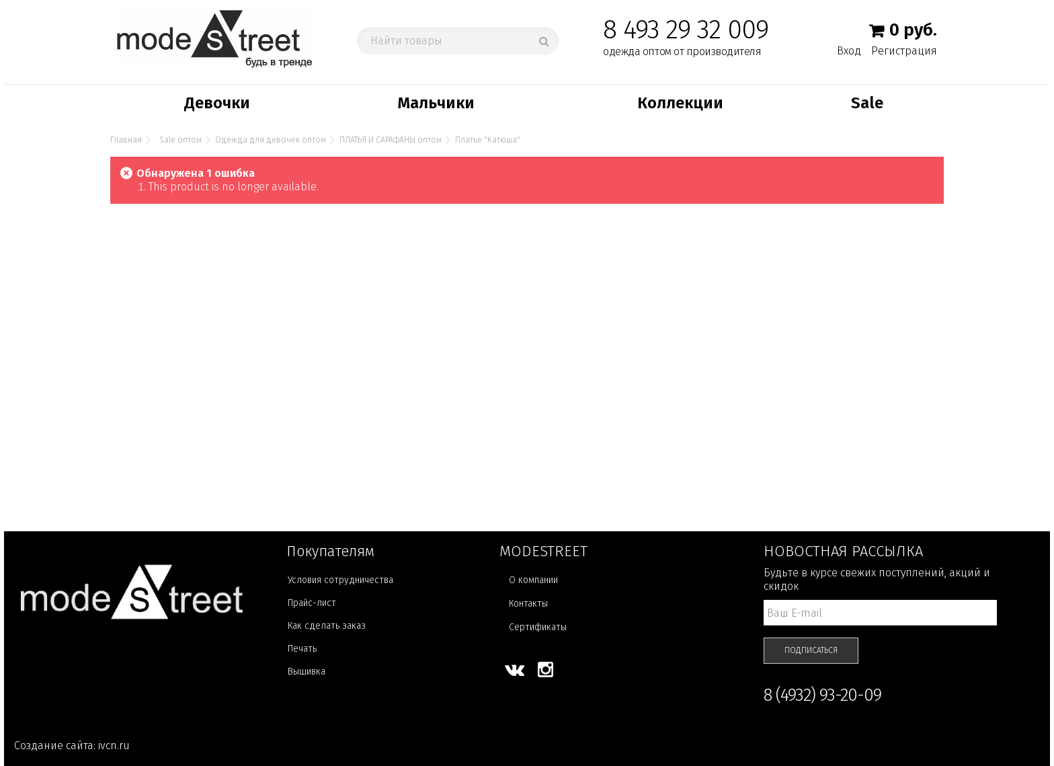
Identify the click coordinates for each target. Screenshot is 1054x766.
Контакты (528, 603)
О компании (533, 580)
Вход (849, 50)
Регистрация (904, 50)
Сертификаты (538, 627)
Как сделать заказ (327, 625)
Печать (302, 648)
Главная (126, 140)
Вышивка (306, 671)
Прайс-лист (312, 603)
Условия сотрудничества (340, 580)
